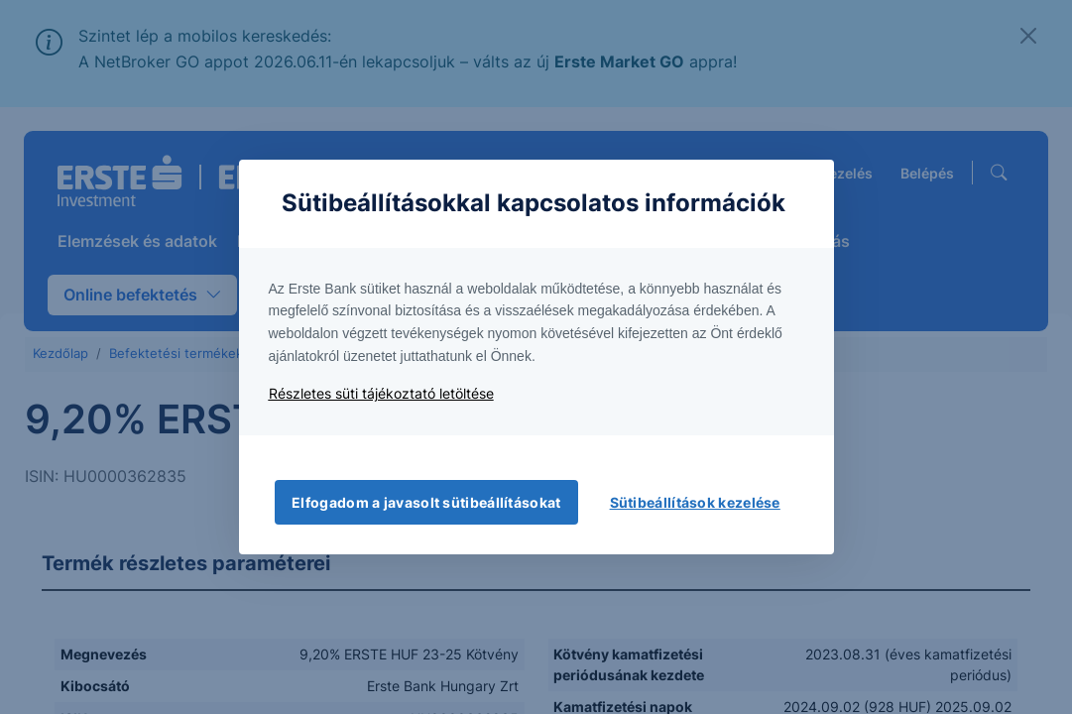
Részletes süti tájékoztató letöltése (381, 393)
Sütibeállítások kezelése (695, 502)
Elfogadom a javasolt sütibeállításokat (426, 502)
